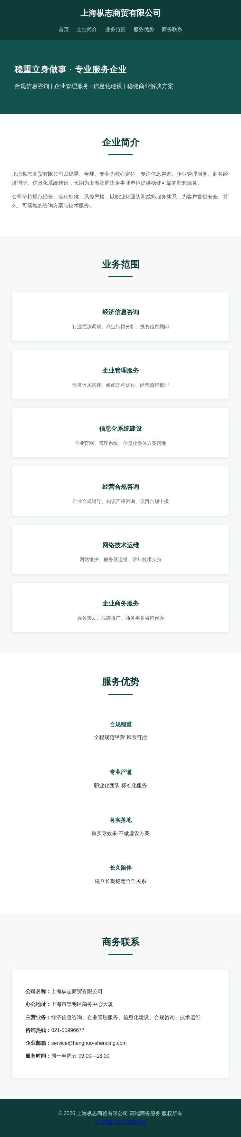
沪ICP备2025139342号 (120, 1122)
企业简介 (87, 29)
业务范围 (115, 29)
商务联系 (172, 29)
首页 (64, 29)
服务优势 (144, 29)
